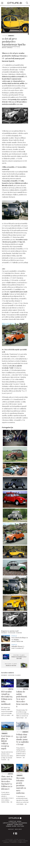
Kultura (20, 826)
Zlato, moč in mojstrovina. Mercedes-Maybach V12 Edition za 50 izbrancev (6, 782)
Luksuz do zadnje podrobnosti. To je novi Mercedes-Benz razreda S (22, 699)
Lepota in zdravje (10, 823)
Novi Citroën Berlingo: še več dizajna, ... (19, 639)
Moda (19, 821)
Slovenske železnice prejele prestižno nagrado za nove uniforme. (21, 785)
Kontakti (11, 829)
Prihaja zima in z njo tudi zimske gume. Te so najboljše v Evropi (22, 739)
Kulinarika (22, 823)
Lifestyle (10, 689)
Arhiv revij (18, 829)
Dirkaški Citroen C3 (17, 646)
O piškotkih (13, 842)
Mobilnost (11, 35)
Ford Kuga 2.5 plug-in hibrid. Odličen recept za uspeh (7, 742)
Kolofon (20, 840)
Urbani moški (11, 826)
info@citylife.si (22, 842)
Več (12, 715)
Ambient (10, 824)
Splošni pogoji (13, 840)
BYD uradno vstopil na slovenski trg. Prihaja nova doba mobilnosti (7, 697)
